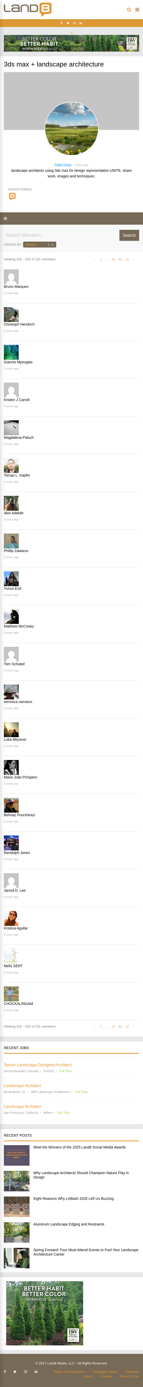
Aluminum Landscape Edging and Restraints (68, 1224)
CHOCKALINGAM (18, 1004)
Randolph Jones (17, 853)
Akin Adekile (13, 513)
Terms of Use (129, 1376)
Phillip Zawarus (16, 551)
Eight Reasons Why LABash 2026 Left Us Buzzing (73, 1198)
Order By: (13, 244)
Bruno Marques (16, 286)
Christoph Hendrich (19, 324)
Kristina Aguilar (16, 928)
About (88, 1376)
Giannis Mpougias (18, 362)
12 (127, 259)
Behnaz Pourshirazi (19, 815)
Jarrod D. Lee (15, 890)
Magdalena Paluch (19, 437)
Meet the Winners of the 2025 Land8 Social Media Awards (79, 1147)
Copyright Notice (105, 1372)
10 (113, 259)
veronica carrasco (18, 702)
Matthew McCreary (19, 626)
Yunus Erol (12, 588)
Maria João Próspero (20, 777)
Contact (106, 1376)
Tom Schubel (14, 664)
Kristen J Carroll (17, 400)
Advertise (132, 1372)
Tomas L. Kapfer (17, 475)
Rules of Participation (69, 1372)
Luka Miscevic (15, 739)
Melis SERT (13, 966)
